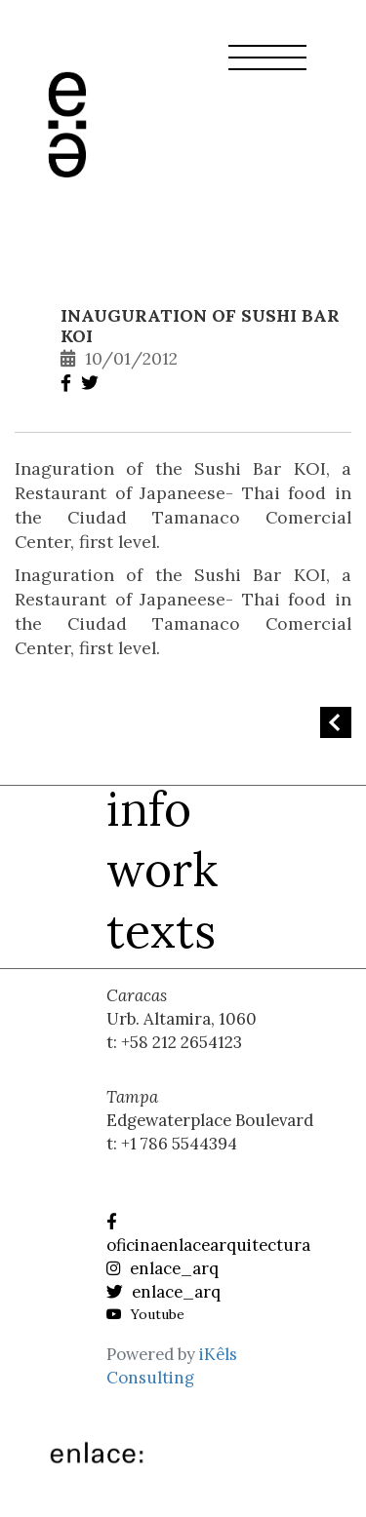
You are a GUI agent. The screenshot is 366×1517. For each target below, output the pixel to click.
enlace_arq (162, 1268)
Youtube (145, 1314)
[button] (267, 69)
